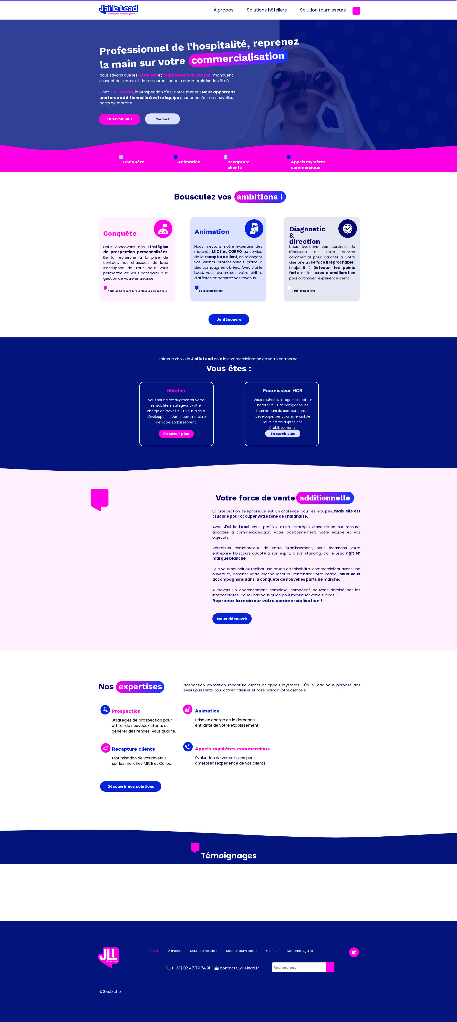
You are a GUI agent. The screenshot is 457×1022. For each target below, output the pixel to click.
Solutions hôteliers (267, 10)
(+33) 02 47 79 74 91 (191, 968)
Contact (272, 951)
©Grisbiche (110, 991)
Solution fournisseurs (323, 10)
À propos (224, 10)
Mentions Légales (300, 951)
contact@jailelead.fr (239, 968)
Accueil (153, 951)
